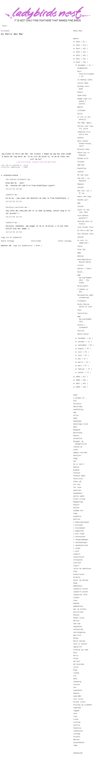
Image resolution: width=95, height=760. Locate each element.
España (76, 470)
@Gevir (80, 107)
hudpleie (77, 516)
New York (77, 635)
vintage (76, 734)
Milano (76, 615)
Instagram (77, 560)
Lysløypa (81, 110)
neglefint (77, 627)
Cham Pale (81, 96)
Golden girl (82, 200)
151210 (80, 187)
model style (78, 618)
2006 (78, 387)
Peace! (80, 92)
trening (76, 722)
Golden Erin (82, 158)
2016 (78, 42)
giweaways (77, 493)
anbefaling (16, 167)
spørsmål (77, 696)
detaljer (77, 456)
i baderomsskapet (81, 522)
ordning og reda (80, 650)
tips (75, 716)
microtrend (78, 612)
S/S (74, 676)
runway (76, 673)
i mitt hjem (78, 534)
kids (75, 571)
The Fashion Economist (16, 179)
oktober (82, 342)
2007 (78, 384)
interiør (77, 563)
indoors (76, 554)
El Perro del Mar (12, 34)
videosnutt (78, 731)
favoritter (78, 479)
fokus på (77, 482)
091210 (80, 256)
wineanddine (78, 743)
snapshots (77, 690)
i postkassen (79, 537)
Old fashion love (85, 234)
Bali (75, 427)
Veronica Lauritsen (15, 207)
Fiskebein (81, 301)
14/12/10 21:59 (14, 232)
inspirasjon (78, 557)
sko (74, 687)
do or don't (78, 464)
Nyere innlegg (7, 241)
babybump (77, 421)
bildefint (77, 439)
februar (82, 369)
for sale (77, 487)
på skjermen (78, 664)
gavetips (77, 490)
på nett (76, 661)
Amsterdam (77, 407)
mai (80, 359)
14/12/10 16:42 (14, 217)
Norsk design (79, 641)
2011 (78, 59)
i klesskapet (79, 528)
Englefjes (81, 168)
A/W (74, 401)
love (75, 600)
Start (4, 26)
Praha (75, 658)
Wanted (76, 740)
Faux (79, 310)
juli (80, 352)
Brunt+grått (82, 286)
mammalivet (78, 606)
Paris (75, 656)
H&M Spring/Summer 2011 (84, 319)
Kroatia (76, 577)
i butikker (78, 525)
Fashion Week (79, 476)
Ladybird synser (80, 592)
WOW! (79, 253)
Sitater (76, 685)
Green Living (79, 499)
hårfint (76, 519)
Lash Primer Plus (85, 227)
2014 (78, 49)
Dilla (79, 114)
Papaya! (80, 184)
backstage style (80, 424)
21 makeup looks (84, 80)
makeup (76, 603)
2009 (78, 377)
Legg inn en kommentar (11, 237)
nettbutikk (78, 629)
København (77, 586)
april (81, 362)
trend (75, 719)
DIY (74, 461)
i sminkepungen (80, 542)
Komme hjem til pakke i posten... (84, 101)
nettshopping (79, 632)
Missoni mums (83, 149)
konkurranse (78, 574)
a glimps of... (80, 398)
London (76, 598)
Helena (80, 138)
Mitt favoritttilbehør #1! (85, 74)
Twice (79, 246)
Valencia (77, 728)
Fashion (76, 473)
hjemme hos (78, 511)
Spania (76, 693)
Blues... (81, 272)
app (74, 412)
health (76, 505)
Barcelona (77, 433)
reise (75, 667)
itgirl (76, 566)
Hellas (76, 508)
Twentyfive (82, 313)
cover (75, 450)
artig (75, 415)
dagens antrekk (80, 453)
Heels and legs (84, 197)
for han (76, 485)
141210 (80, 206)
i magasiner (78, 531)
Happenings (78, 502)
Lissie (80, 265)
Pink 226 (81, 250)
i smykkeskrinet (80, 545)
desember (82, 65)
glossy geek (78, 496)
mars (80, 366)
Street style (79, 702)
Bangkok (76, 430)
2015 (78, 45)
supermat (77, 708)
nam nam (76, 624)
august (81, 349)
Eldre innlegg (64, 241)
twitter (76, 725)
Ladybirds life (80, 595)
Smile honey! (83, 334)
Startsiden (36, 241)
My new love (82, 175)
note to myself (80, 644)
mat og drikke (79, 609)
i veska (76, 548)
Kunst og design (80, 580)
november (82, 338)
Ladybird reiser (80, 589)
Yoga (75, 745)
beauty (76, 436)
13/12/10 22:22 (14, 202)
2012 (78, 55)
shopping (77, 682)
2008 (78, 380)
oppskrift (77, 647)
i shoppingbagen (80, 540)
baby (75, 418)
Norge (75, 638)
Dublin (76, 467)
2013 (78, 52)
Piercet (80, 331)
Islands (80, 162)
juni (80, 355)
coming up (77, 447)
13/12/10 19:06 (14, 189)
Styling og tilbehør (82, 705)
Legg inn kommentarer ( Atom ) (27, 246)
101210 (80, 237)
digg (75, 458)
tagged (76, 711)
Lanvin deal (82, 83)
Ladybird (10, 195)
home (75, 514)
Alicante (77, 404)
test (75, 714)
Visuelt (76, 737)
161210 (80, 172)
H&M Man (80, 165)
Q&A (78, 203)
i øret (25, 167)
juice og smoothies (82, 569)
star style (78, 699)
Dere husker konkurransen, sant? (84, 143)
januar (81, 372)
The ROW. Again (84, 123)
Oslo (75, 653)
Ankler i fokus (84, 269)
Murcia (76, 621)
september (83, 345)
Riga (75, 670)
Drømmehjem (82, 68)
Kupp (75, 583)
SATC (75, 679)
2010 (78, 62)
